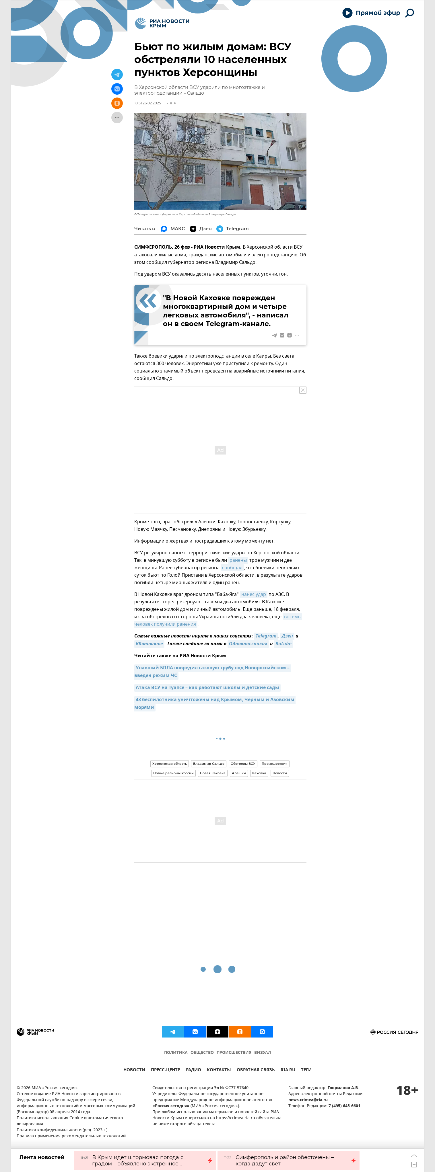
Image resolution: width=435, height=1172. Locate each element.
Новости (280, 773)
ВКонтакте (149, 644)
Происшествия (275, 764)
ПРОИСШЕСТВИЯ (234, 1053)
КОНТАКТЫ (219, 1070)
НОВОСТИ (134, 1070)
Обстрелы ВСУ (243, 764)
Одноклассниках (248, 644)
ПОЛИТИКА (176, 1053)
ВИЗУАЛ (262, 1053)
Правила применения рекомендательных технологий (71, 1136)
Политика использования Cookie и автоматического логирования (70, 1121)
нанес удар (253, 594)
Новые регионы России (173, 773)
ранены (238, 560)
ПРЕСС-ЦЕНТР (165, 1070)
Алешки (239, 773)
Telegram (266, 636)
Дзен (287, 636)
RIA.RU (288, 1070)
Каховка (259, 773)
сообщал (232, 567)
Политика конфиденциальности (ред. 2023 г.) (62, 1130)
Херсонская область (169, 764)
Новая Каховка (213, 773)
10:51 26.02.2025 (147, 103)
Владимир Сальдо (208, 764)
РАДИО (193, 1070)
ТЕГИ (306, 1070)
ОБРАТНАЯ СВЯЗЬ (256, 1070)
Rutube (283, 644)
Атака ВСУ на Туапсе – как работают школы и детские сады (207, 688)
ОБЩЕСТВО (202, 1053)
